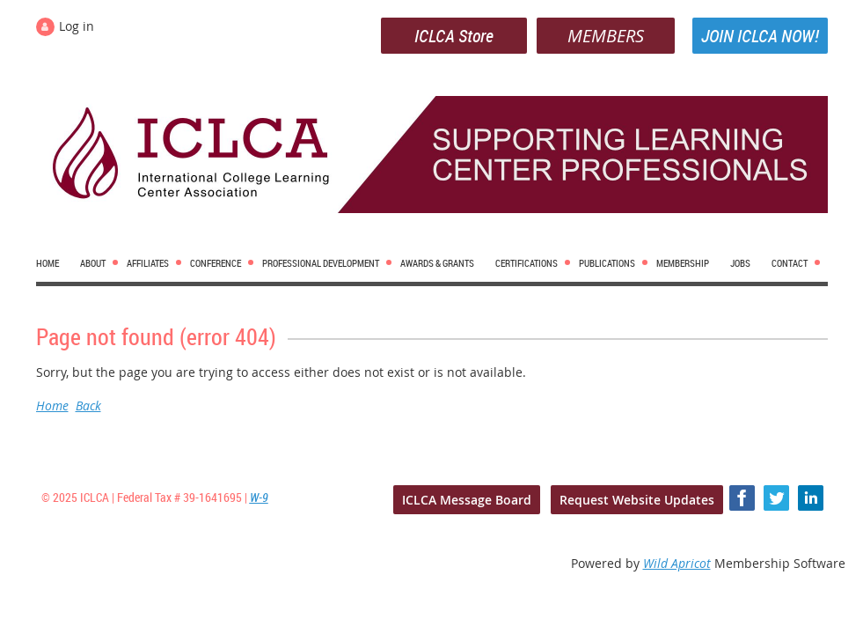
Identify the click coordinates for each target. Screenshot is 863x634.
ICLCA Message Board (466, 499)
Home (52, 405)
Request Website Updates (636, 499)
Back (88, 405)
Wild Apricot (677, 563)
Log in (76, 26)
